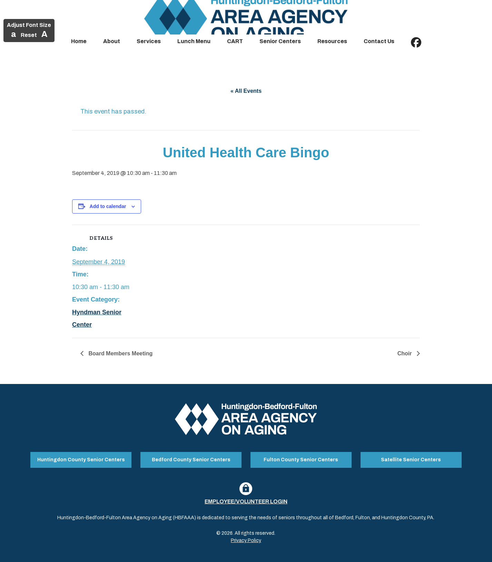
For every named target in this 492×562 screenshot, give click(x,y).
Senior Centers (280, 41)
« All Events (246, 91)
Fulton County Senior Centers (301, 459)
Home (79, 41)
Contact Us (379, 41)
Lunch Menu (193, 41)
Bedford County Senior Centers (191, 459)
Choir (405, 353)
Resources (332, 41)
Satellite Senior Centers (411, 459)
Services (149, 41)
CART (235, 41)
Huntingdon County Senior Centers (81, 459)
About (111, 41)
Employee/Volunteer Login (246, 500)
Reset (29, 35)
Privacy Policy (246, 539)
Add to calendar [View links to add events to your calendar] (108, 206)
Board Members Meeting (119, 353)
